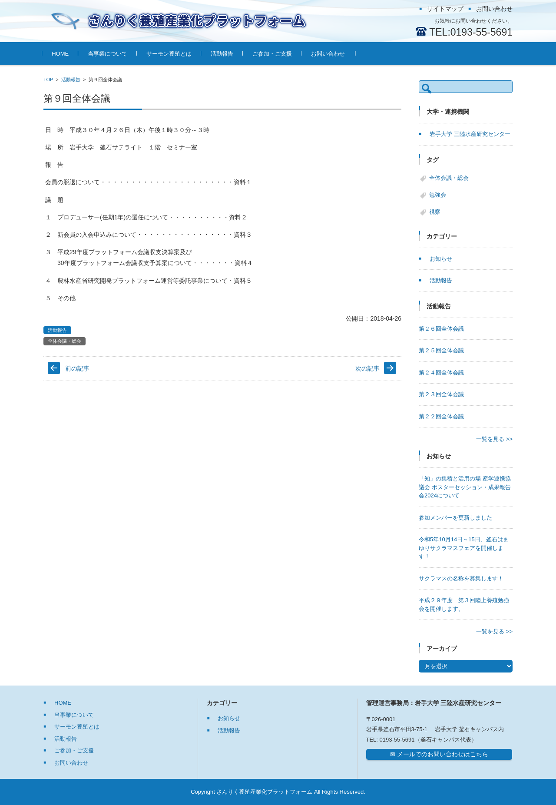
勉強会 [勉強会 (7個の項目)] (437, 195)
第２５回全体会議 (441, 350)
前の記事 (77, 368)
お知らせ (441, 258)
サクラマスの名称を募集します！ (461, 578)
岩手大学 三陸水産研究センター (470, 134)
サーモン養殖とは (170, 53)
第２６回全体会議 (441, 328)
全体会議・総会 (64, 341)
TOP (48, 79)
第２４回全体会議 (441, 372)
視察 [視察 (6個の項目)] (434, 212)
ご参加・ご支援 (273, 53)
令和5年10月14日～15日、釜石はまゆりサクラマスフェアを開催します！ (464, 548)
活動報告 (223, 53)
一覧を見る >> (494, 439)
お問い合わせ (329, 53)
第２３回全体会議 (441, 394)
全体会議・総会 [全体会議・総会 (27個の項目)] (449, 178)
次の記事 (367, 368)
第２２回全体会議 (441, 416)
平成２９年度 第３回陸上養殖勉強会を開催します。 (464, 604)
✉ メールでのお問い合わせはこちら (439, 754)
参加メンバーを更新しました (455, 517)
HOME (61, 53)
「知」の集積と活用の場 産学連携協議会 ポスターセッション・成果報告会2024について (465, 487)
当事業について (109, 53)
